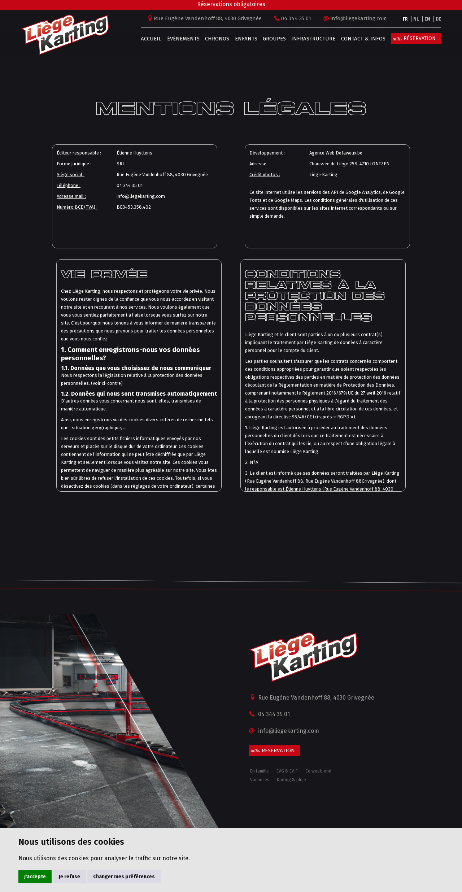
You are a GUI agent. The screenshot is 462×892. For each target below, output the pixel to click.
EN (425, 19)
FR (403, 19)
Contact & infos (361, 38)
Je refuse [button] (69, 877)
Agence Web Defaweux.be (335, 153)
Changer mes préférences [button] (124, 877)
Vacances (259, 779)
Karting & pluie (291, 779)
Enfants (243, 38)
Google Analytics (363, 192)
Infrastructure (311, 38)
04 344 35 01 (294, 18)
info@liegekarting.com (356, 18)
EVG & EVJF (287, 771)
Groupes (272, 38)
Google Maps (288, 200)
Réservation (417, 38)
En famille (259, 771)
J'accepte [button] (35, 877)
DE (436, 19)
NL (414, 19)
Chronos (215, 38)
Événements (181, 38)
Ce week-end (318, 771)
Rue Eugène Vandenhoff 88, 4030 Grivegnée (206, 18)
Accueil (149, 38)
